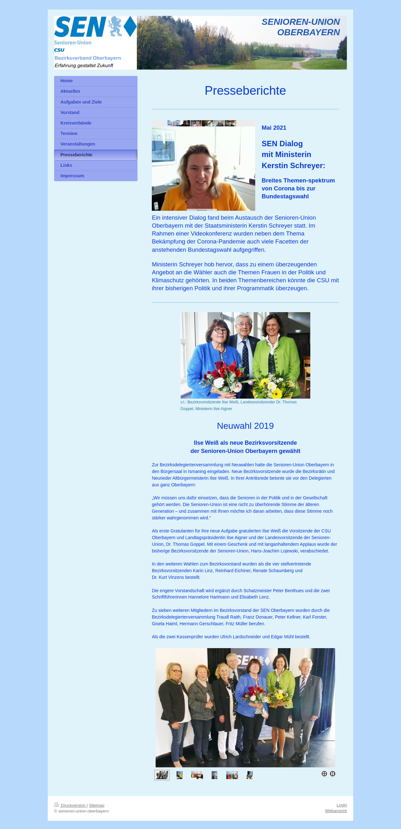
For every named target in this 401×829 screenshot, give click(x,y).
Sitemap (96, 804)
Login (342, 803)
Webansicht (336, 809)
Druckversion (70, 804)
